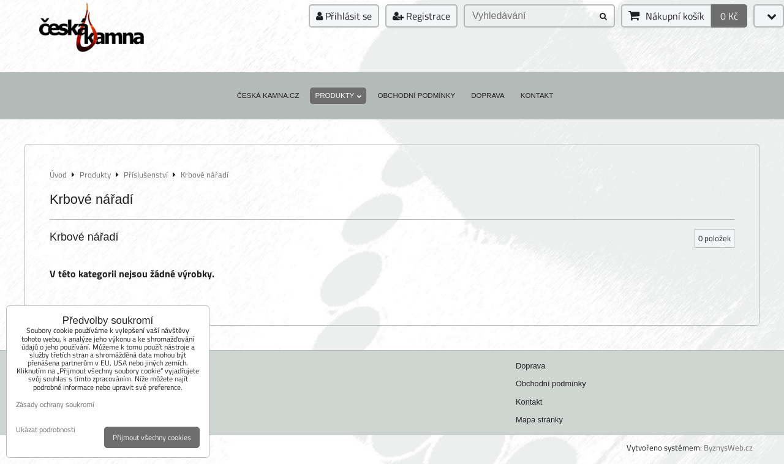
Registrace (421, 16)
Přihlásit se (344, 16)
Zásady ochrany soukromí (55, 404)
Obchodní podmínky (416, 95)
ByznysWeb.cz (728, 447)
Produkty (338, 95)
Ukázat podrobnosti (45, 429)
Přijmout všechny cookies (152, 437)
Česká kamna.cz (268, 95)
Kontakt (537, 95)
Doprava (488, 95)
